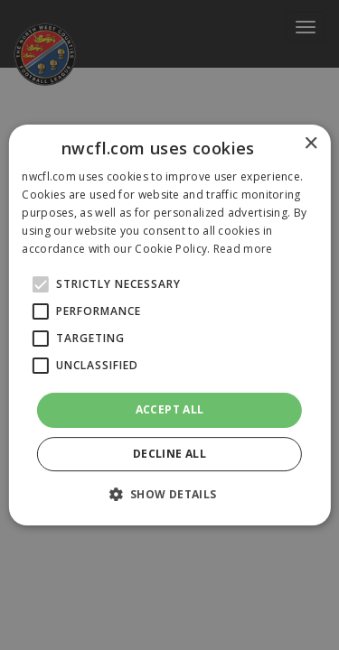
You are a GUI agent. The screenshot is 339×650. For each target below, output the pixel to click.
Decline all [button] (169, 453)
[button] (169, 494)
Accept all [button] (170, 409)
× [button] (310, 144)
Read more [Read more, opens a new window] (243, 248)
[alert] (169, 325)
